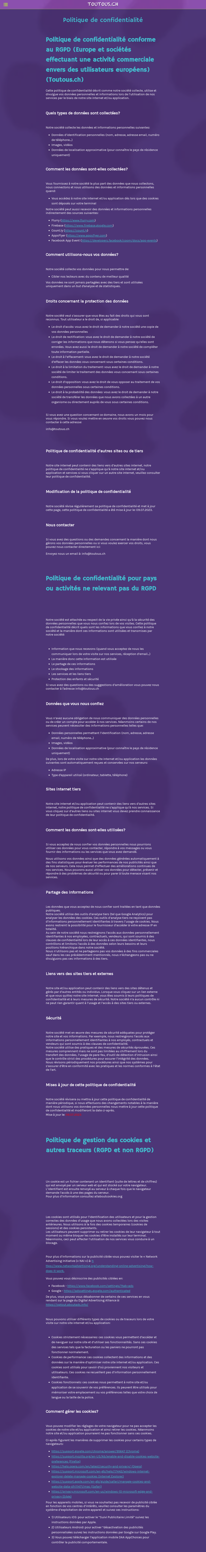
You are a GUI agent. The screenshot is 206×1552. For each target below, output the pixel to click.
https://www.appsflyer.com (86, 235)
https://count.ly (76, 230)
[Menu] (5, 4)
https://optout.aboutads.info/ (67, 1305)
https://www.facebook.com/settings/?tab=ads (100, 1286)
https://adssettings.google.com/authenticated (97, 1291)
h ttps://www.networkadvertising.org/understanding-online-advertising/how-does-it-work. (99, 1266)
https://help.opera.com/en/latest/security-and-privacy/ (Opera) (97, 1466)
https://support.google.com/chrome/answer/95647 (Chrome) (95, 1451)
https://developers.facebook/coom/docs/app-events (119, 240)
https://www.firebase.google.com (89, 225)
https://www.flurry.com (78, 220)
